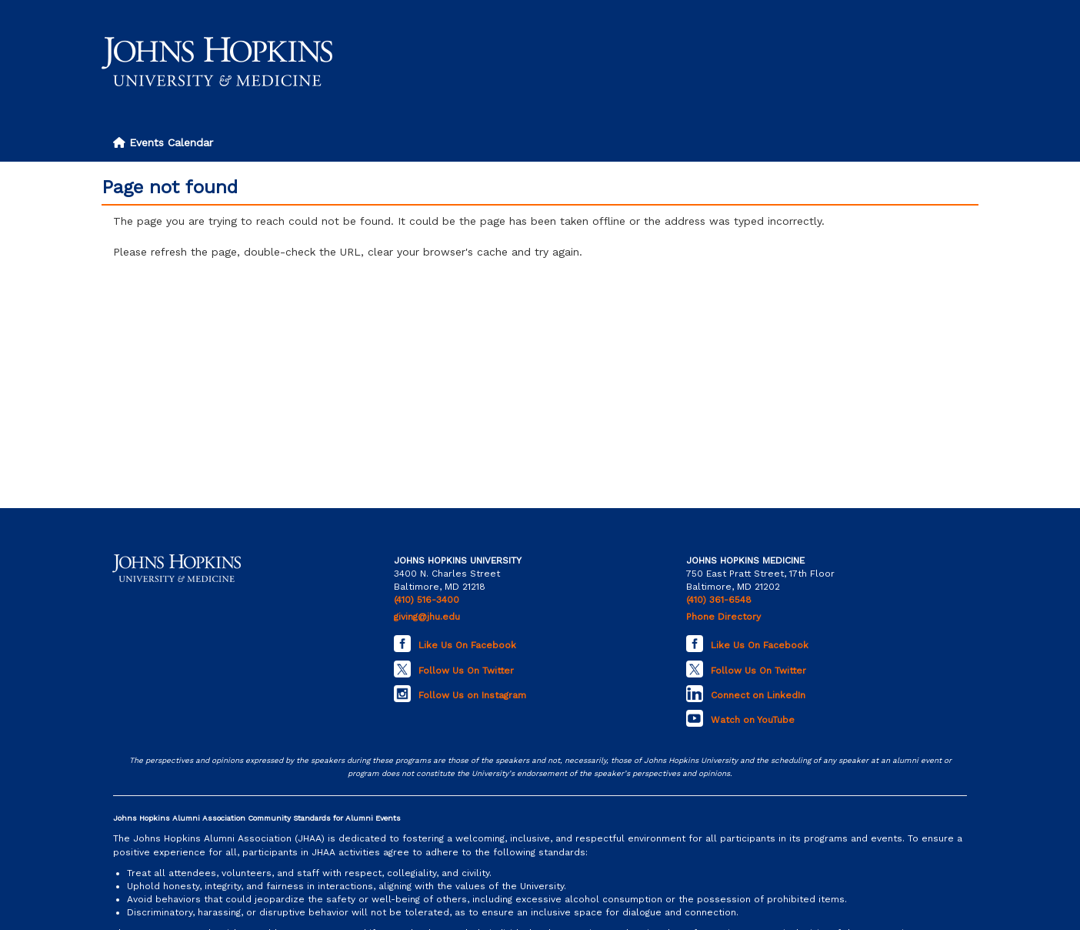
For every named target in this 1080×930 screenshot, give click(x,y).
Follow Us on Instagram (472, 695)
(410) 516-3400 (426, 599)
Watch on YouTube (753, 719)
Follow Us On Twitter (466, 670)
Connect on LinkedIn (758, 695)
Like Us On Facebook (467, 645)
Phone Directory (723, 616)
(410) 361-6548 (719, 599)
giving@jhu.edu (427, 616)
